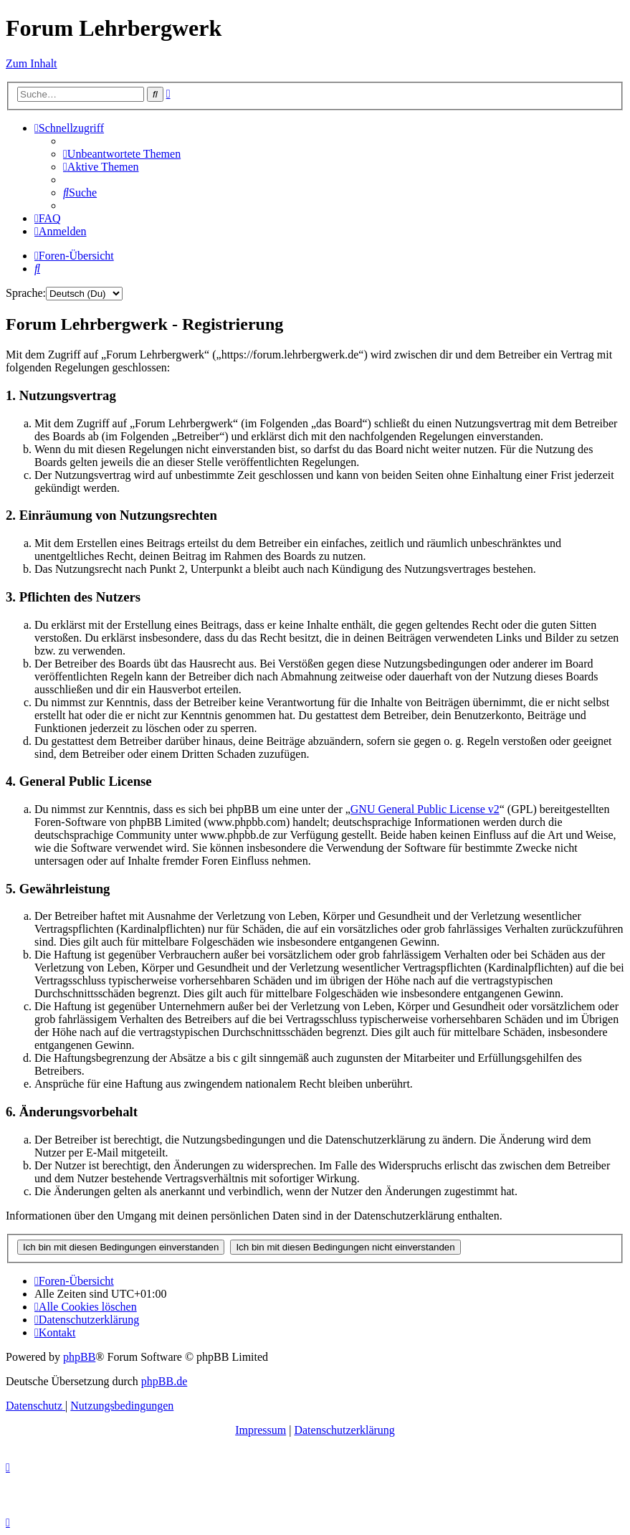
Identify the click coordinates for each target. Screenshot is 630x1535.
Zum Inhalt (31, 63)
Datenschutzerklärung (344, 1430)
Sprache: (26, 293)
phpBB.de (164, 1381)
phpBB (79, 1357)
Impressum (260, 1430)
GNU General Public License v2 (425, 809)
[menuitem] (122, 154)
